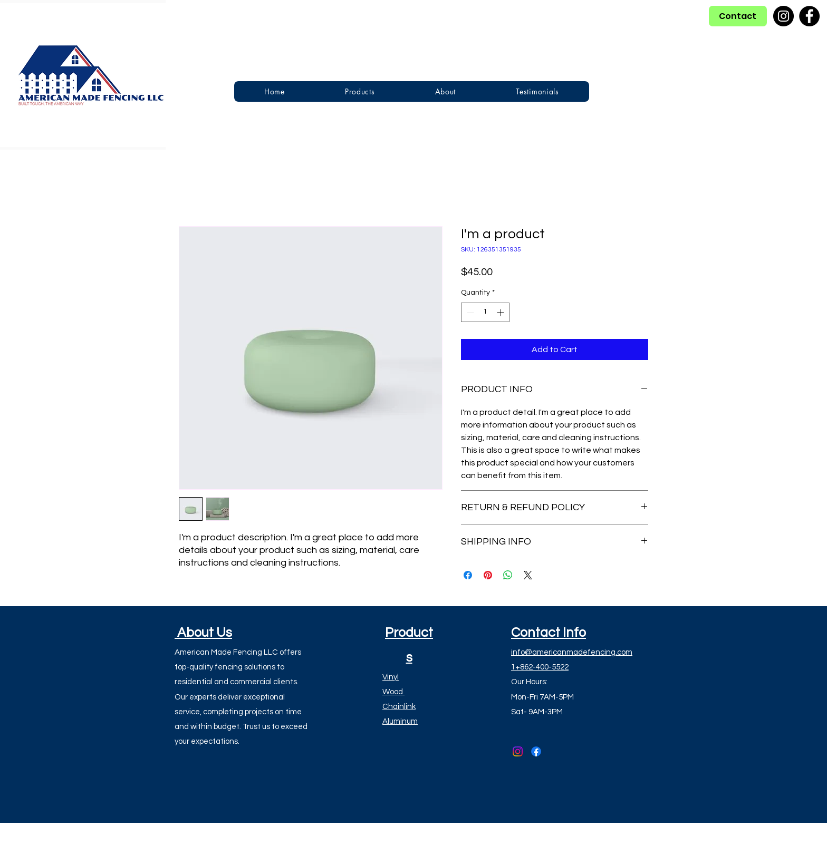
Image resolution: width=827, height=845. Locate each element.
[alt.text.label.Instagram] (517, 751)
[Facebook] (809, 16)
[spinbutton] (485, 312)
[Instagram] (783, 16)
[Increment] (501, 312)
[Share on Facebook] (467, 575)
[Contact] (738, 16)
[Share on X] (528, 575)
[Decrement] (469, 312)
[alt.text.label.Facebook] (536, 751)
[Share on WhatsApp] (508, 575)
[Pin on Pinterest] (488, 575)
